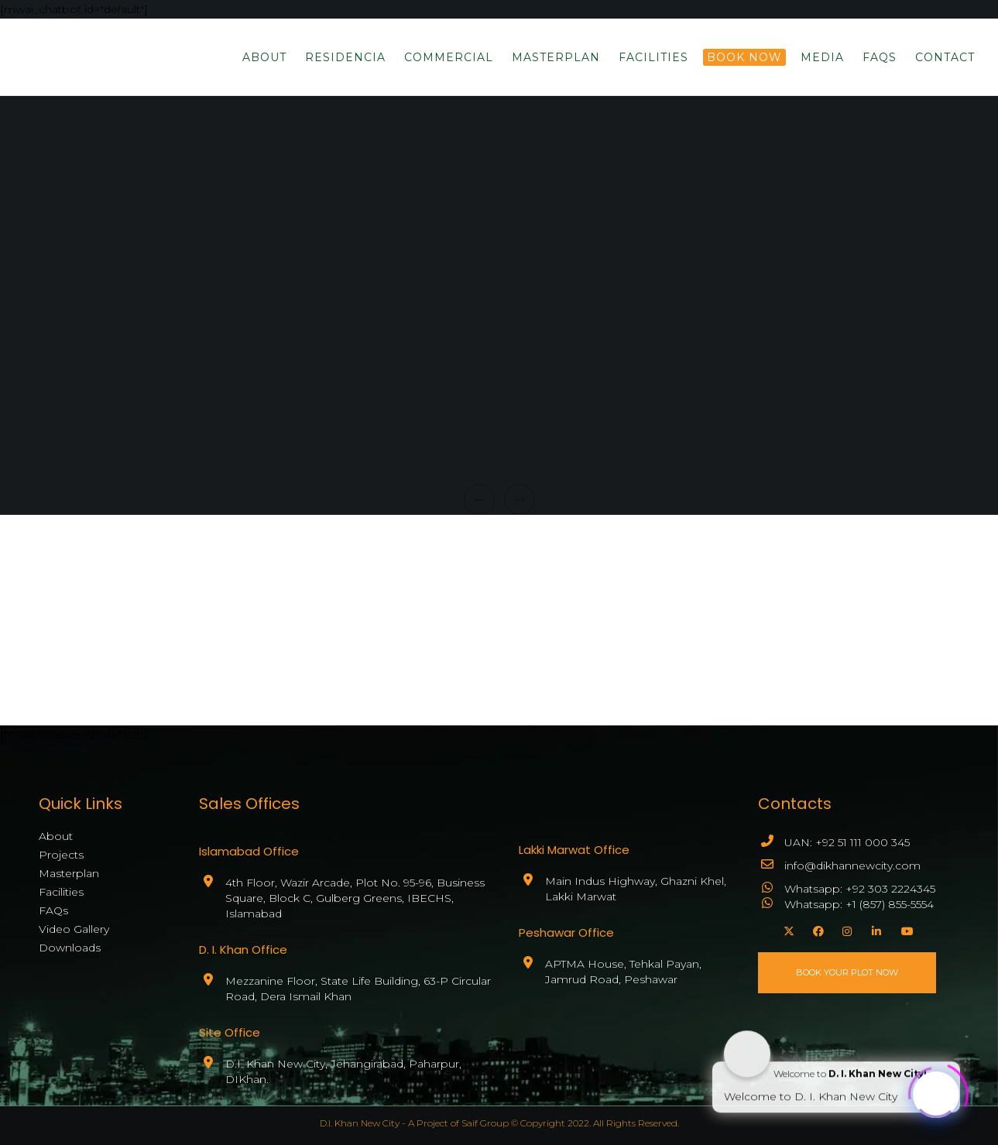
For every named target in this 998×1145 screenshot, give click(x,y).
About (56, 836)
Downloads (70, 948)
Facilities (61, 892)
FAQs (53, 910)
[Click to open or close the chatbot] (936, 1091)
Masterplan (69, 873)
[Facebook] (816, 929)
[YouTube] (904, 929)
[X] (786, 929)
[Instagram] (845, 929)
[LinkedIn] (874, 929)
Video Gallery (74, 929)
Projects (61, 855)
